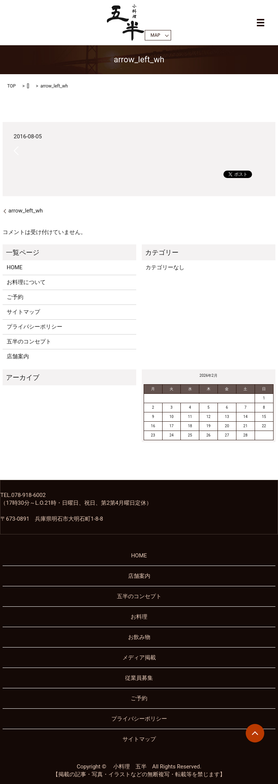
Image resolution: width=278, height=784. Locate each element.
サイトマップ (23, 312)
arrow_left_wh (25, 210)
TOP (11, 86)
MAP (155, 35)
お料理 (139, 616)
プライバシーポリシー (34, 326)
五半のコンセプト (29, 341)
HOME (15, 267)
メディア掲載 (139, 657)
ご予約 (15, 297)
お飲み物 (139, 637)
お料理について (26, 282)
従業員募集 (139, 678)
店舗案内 (18, 356)
